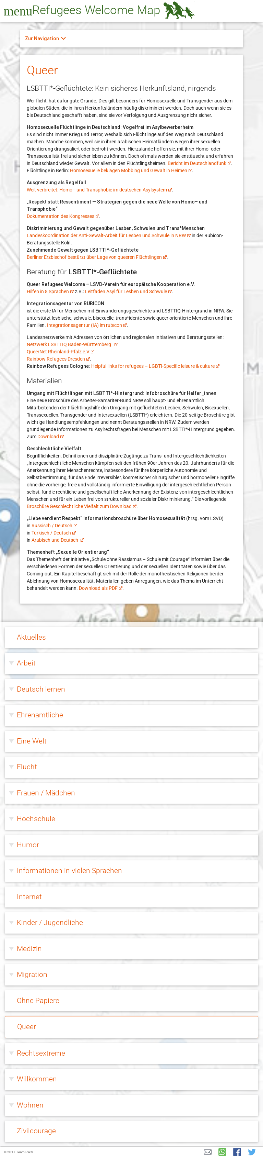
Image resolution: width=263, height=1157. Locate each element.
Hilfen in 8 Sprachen (50, 291)
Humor (28, 845)
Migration (32, 974)
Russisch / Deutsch (54, 525)
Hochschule (36, 819)
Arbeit (26, 663)
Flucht (27, 767)
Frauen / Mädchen (46, 793)
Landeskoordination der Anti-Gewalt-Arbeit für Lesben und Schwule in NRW (109, 235)
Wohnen (30, 1105)
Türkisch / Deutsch (54, 533)
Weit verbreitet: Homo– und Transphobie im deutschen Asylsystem (99, 189)
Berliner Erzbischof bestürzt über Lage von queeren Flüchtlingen (97, 257)
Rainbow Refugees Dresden (58, 359)
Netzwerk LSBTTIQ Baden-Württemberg (72, 344)
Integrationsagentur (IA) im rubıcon (87, 325)
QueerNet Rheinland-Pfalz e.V (60, 351)
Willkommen (37, 1079)
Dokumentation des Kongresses (63, 216)
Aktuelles (31, 637)
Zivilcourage (36, 1131)
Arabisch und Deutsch (58, 540)
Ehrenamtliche (40, 715)
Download (50, 436)
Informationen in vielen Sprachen (69, 871)
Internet (29, 897)
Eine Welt (32, 741)
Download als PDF (100, 588)
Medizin (29, 949)
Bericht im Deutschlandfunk (199, 163)
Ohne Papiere (38, 1000)
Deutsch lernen (41, 689)
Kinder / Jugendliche (50, 922)
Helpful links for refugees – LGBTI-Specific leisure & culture (155, 366)
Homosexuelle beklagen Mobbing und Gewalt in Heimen (131, 170)
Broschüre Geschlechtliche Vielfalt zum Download (81, 506)
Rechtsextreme (41, 1053)
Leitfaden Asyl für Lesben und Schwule (128, 291)
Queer (26, 1027)
